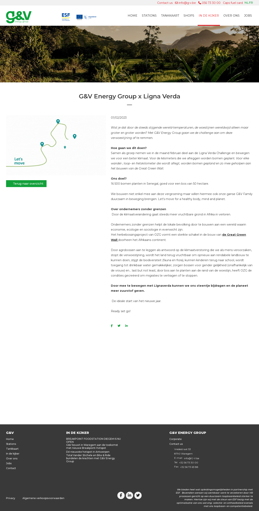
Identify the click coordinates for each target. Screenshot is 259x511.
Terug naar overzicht (28, 183)
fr (251, 2)
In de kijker (209, 15)
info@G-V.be (191, 458)
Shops (189, 15)
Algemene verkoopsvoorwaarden (43, 498)
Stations (149, 15)
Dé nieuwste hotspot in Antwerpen (87, 451)
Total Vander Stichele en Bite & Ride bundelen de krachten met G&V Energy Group (90, 458)
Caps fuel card (233, 3)
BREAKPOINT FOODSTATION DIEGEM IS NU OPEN (93, 440)
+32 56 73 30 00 (188, 462)
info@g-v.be (185, 3)
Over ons (231, 15)
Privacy (10, 498)
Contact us (165, 3)
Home (132, 15)
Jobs (248, 15)
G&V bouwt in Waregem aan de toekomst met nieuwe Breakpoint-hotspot (92, 446)
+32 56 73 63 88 (189, 466)
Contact (11, 468)
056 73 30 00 (209, 3)
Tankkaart (170, 15)
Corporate (175, 439)
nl (246, 2)
